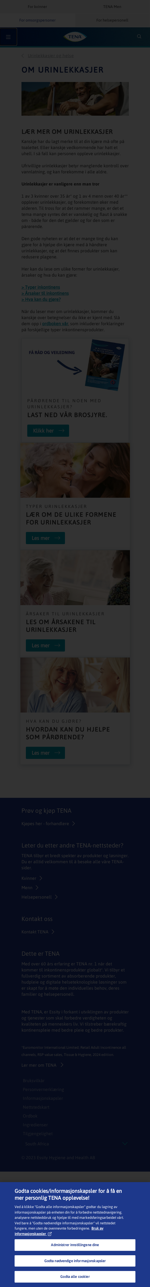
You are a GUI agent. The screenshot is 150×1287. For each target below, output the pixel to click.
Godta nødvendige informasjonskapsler (75, 1261)
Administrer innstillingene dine (75, 1245)
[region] (75, 1234)
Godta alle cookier (74, 1277)
